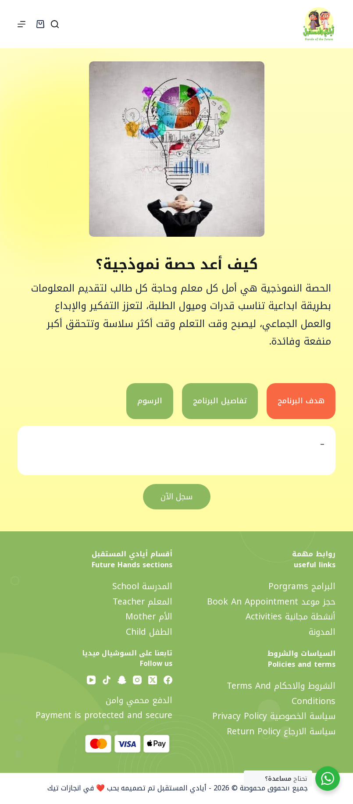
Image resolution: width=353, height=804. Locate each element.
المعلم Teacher (142, 602)
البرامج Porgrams (301, 586)
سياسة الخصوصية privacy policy (273, 716)
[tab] (301, 401)
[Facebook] (168, 680)
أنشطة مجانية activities (290, 616)
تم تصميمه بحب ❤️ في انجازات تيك (100, 788)
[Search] (55, 24)
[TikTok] (106, 680)
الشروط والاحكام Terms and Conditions (281, 693)
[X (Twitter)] (152, 680)
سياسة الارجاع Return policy (281, 731)
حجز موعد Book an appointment (271, 602)
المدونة (322, 632)
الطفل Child (149, 632)
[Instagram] (137, 680)
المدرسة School (142, 586)
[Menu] (21, 24)
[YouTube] (91, 680)
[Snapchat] (122, 680)
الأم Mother (148, 616)
